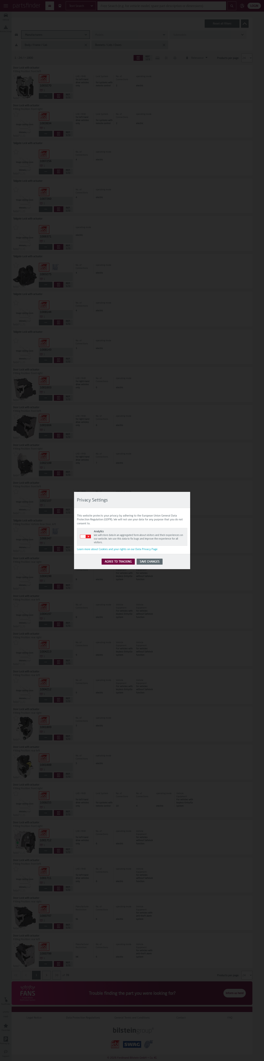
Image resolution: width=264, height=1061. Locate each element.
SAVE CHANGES (149, 561)
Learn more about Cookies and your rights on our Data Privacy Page (117, 549)
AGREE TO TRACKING (118, 561)
